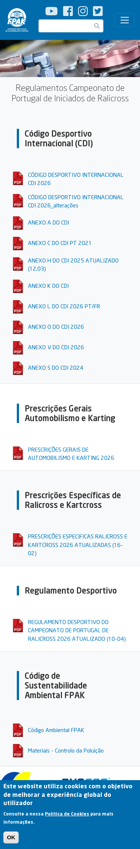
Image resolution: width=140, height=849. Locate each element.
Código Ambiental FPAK (56, 729)
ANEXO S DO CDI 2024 (55, 367)
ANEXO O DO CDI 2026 (56, 326)
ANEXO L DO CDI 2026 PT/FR (64, 306)
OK (11, 841)
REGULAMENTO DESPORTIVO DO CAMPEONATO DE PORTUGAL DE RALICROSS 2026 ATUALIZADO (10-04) (77, 630)
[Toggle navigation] (124, 20)
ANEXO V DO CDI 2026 (56, 347)
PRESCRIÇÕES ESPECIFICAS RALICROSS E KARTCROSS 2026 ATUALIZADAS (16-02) (77, 544)
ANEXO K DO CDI (48, 285)
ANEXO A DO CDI (48, 222)
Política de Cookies (67, 817)
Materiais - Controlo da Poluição (66, 750)
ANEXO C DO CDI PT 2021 (60, 242)
